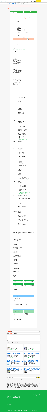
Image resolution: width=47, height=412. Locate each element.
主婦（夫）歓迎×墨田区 (13, 387)
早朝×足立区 (21, 386)
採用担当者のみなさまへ (26, 410)
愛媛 (18, 396)
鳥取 (10, 396)
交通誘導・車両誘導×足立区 (9, 384)
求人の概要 (13, 12)
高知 (19, 396)
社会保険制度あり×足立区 (36, 386)
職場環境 (34, 12)
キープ (33, 1)
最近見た (31, 1)
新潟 (10, 395)
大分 (15, 397)
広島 (14, 396)
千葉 (14, 392)
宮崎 (16, 397)
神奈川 (12, 392)
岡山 (13, 396)
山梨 (15, 395)
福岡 (10, 397)
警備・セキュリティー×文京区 (29, 382)
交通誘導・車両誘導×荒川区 (23, 320)
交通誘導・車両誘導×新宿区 (16, 385)
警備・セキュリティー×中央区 (37, 383)
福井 (14, 395)
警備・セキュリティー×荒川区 (16, 320)
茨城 (15, 392)
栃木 (16, 392)
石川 (13, 395)
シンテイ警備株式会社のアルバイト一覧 (17, 291)
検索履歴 (35, 1)
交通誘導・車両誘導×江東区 (28, 385)
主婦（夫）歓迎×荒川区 (29, 320)
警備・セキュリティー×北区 (16, 382)
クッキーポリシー (19, 410)
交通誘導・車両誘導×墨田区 (34, 384)
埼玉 (13, 392)
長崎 (13, 397)
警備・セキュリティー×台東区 (23, 382)
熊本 (14, 397)
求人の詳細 (20, 12)
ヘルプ (9, 410)
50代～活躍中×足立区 (25, 386)
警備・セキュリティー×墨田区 (36, 382)
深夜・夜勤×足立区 (19, 387)
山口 (15, 396)
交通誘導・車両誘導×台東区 (21, 384)
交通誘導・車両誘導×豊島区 (22, 385)
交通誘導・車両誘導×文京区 (28, 384)
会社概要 (8, 410)
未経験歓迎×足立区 (9, 386)
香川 (17, 396)
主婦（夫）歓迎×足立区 (13, 386)
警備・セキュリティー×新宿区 (17, 383)
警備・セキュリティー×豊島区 (23, 383)
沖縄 (19, 397)
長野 (16, 395)
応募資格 (27, 12)
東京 (10, 392)
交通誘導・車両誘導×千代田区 (10, 385)
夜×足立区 (18, 386)
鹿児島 (17, 397)
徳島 (16, 396)
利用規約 (11, 410)
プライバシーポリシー (15, 410)
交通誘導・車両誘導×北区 (15, 384)
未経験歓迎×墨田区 (9, 387)
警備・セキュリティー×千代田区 (10, 383)
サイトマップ (22, 410)
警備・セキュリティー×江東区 (30, 383)
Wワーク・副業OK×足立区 (30, 386)
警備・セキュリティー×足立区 (10, 382)
